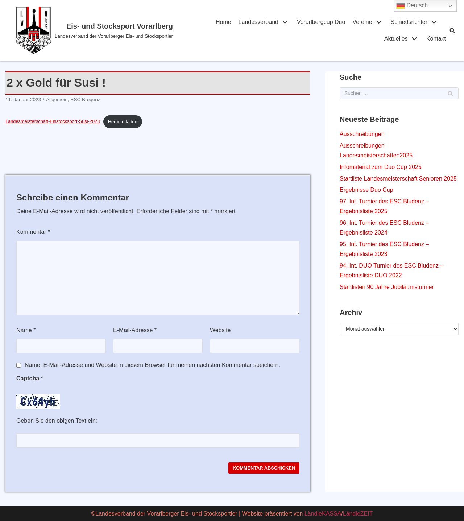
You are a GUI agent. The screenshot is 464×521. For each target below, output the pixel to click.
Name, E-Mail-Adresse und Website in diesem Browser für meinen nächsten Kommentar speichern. (152, 365)
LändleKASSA (322, 513)
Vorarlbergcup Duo (321, 22)
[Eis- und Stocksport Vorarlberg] (102, 30)
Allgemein (57, 99)
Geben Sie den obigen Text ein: (56, 421)
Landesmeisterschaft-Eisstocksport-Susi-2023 (52, 121)
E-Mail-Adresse (135, 330)
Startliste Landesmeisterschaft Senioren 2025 (398, 178)
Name (26, 330)
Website (220, 330)
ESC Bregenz (85, 99)
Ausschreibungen (362, 134)
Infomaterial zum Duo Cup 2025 (381, 167)
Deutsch (412, 5)
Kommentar (33, 232)
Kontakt (436, 39)
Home (223, 22)
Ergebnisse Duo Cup (366, 190)
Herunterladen (122, 121)
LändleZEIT (358, 513)
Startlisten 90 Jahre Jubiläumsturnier (387, 287)
